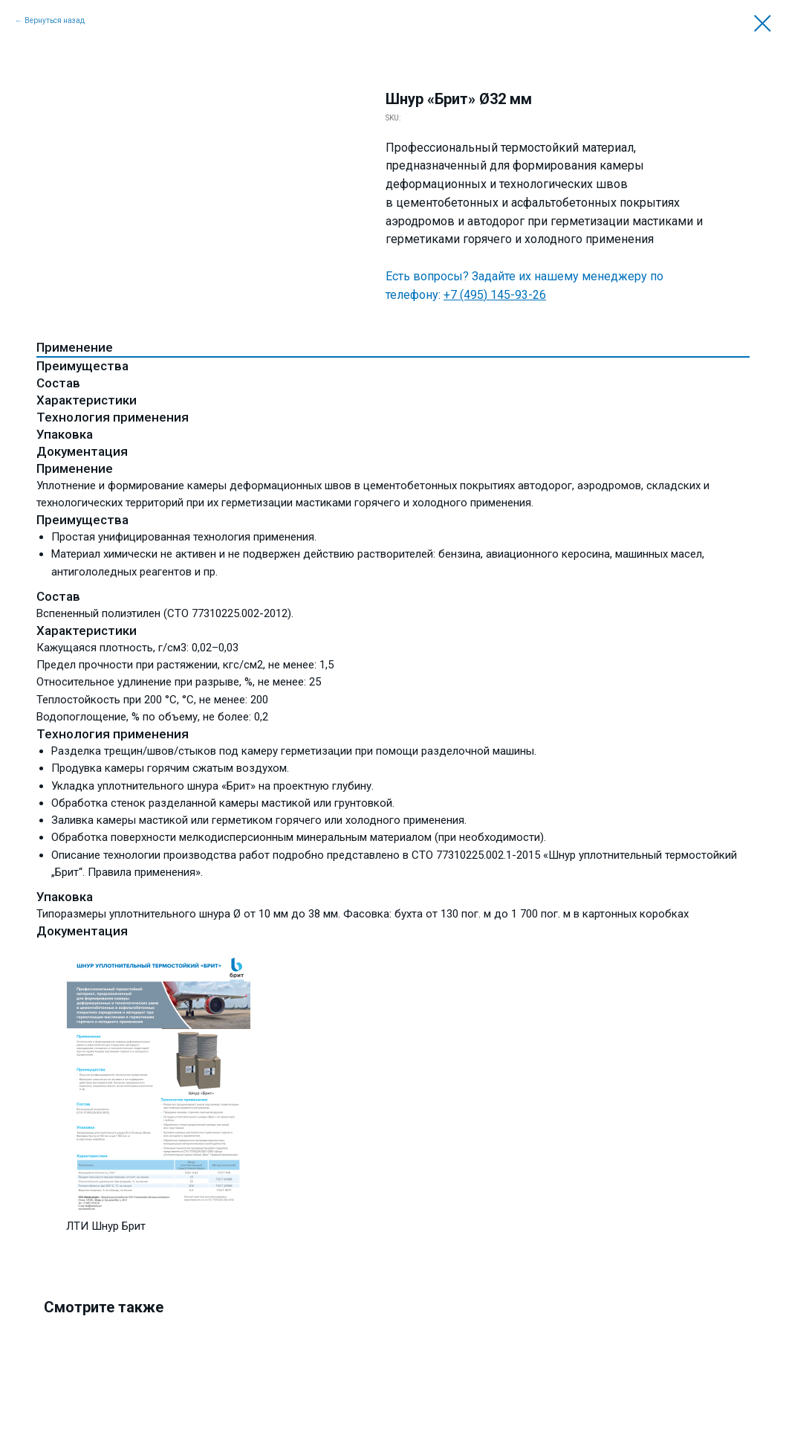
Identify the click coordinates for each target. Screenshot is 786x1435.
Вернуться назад (55, 20)
